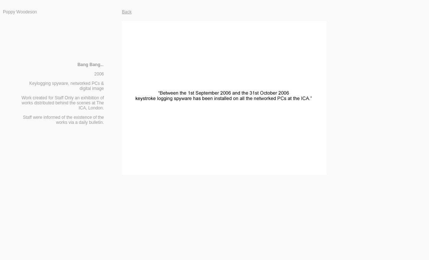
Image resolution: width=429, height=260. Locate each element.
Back (127, 11)
